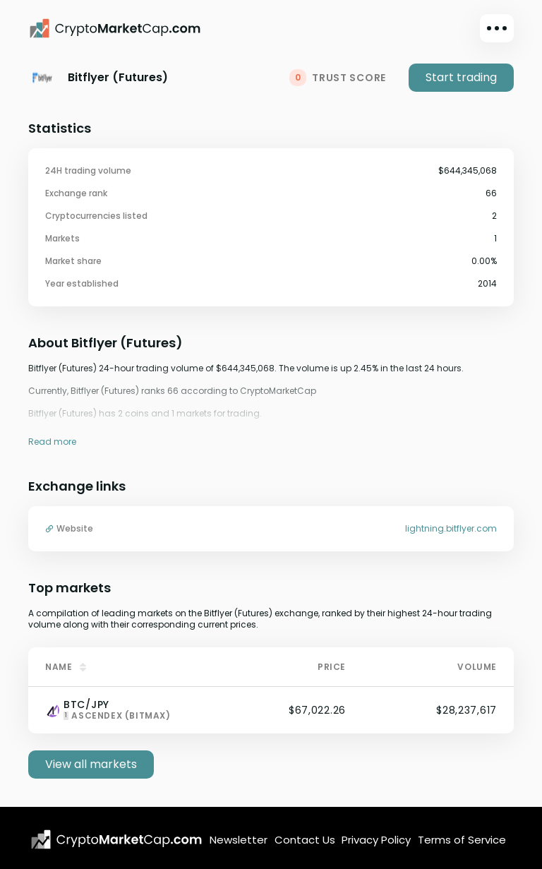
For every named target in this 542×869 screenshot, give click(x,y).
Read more (52, 442)
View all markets (91, 764)
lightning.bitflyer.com (451, 528)
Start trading (461, 77)
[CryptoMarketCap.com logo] (116, 839)
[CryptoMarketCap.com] (115, 28)
